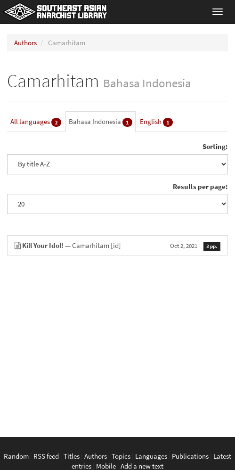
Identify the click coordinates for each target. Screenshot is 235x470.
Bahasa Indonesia (100, 122)
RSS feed (46, 456)
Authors (25, 42)
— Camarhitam (117, 245)
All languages (35, 122)
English (156, 122)
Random (16, 456)
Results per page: (200, 186)
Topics (121, 456)
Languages (151, 456)
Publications (190, 456)
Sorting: (215, 146)
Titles (72, 456)
